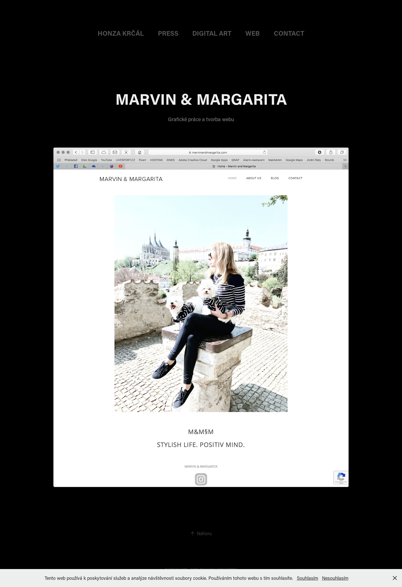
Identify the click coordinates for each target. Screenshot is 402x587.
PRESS (168, 33)
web (252, 33)
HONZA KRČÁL (121, 33)
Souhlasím (307, 578)
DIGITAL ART (212, 33)
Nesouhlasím (335, 578)
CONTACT (289, 33)
